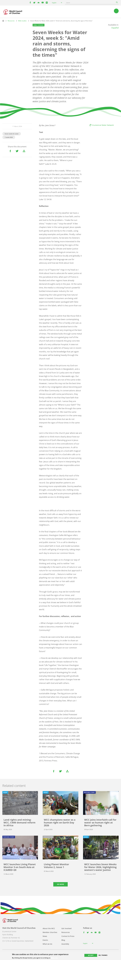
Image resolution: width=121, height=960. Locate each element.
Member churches (50, 932)
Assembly (65, 944)
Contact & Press (67, 936)
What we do (47, 944)
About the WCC (49, 928)
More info (54, 958)
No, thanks (103, 955)
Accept (90, 955)
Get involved (66, 928)
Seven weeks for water (12, 134)
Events (45, 940)
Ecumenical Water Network (103, 125)
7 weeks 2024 (9, 137)
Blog (63, 940)
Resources (11, 21)
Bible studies (22, 21)
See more (60, 884)
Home (3, 21)
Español (115, 27)
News (45, 936)
